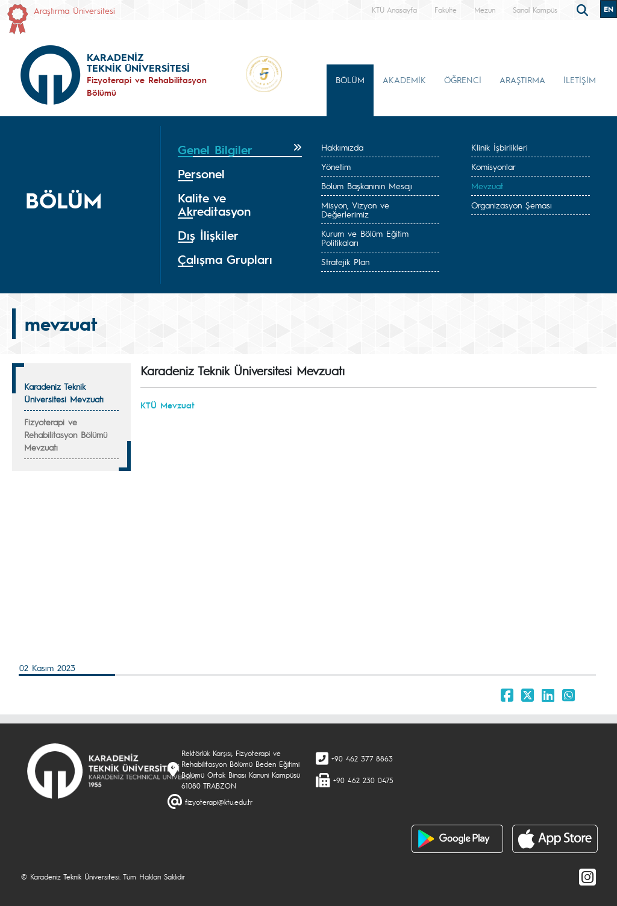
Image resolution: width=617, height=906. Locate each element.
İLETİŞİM (579, 79)
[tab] (240, 150)
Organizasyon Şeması (511, 204)
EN (608, 9)
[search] (584, 9)
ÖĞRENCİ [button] (462, 79)
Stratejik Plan (345, 261)
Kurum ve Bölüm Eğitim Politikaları (365, 238)
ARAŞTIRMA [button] (522, 79)
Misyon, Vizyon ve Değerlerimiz (355, 209)
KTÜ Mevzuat (167, 404)
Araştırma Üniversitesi (74, 10)
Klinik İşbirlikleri (499, 147)
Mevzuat (487, 185)
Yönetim (336, 166)
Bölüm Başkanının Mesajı (367, 185)
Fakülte (445, 9)
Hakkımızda (342, 147)
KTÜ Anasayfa (394, 9)
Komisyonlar (493, 166)
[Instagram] (587, 876)
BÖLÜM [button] (350, 79)
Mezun (484, 9)
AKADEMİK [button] (404, 79)
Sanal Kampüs (535, 9)
